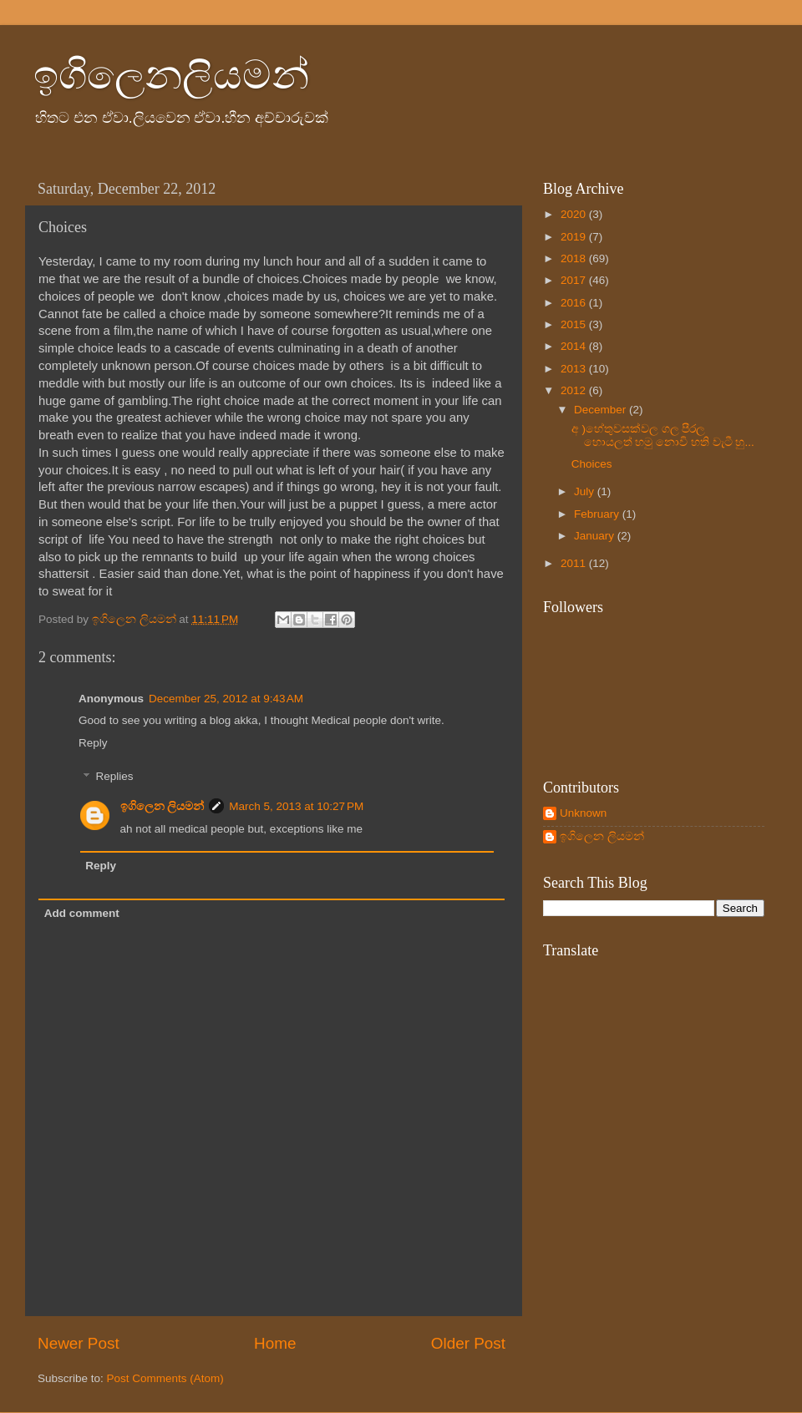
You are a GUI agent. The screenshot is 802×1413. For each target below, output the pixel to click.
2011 (575, 563)
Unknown (583, 813)
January (595, 535)
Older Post (468, 1343)
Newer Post (78, 1343)
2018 (575, 258)
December (601, 409)
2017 (575, 280)
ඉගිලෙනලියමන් (171, 75)
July (585, 491)
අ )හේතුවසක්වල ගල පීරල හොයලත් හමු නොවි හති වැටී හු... (662, 435)
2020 (575, 214)
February (598, 514)
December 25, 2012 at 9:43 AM (226, 698)
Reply (93, 743)
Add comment (81, 913)
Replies (115, 777)
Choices (591, 464)
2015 (575, 324)
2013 (575, 368)
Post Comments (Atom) (165, 1378)
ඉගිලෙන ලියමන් (162, 806)
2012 (575, 390)
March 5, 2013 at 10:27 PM (296, 806)
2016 (575, 302)
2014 (575, 346)
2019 (575, 236)
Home (275, 1343)
